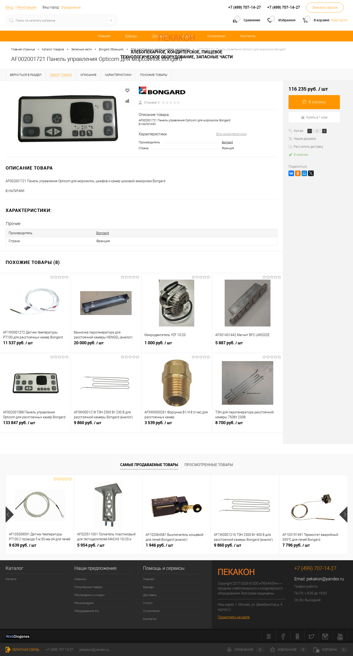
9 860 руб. (106, 424)
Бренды (131, 36)
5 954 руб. (90, 544)
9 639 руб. (22, 544)
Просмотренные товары (208, 464)
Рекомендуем (84, 602)
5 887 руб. (247, 344)
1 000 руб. (176, 344)
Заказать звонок (325, 7)
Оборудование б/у (86, 610)
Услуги (147, 602)
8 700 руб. (247, 424)
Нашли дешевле (302, 138)
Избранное (288, 650)
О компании (216, 36)
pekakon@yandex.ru (325, 578)
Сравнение (245, 650)
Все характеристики (231, 134)
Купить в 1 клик (314, 117)
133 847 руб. (35, 424)
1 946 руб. (159, 544)
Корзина (330, 650)
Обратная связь (23, 650)
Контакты (248, 36)
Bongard (227, 142)
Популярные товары (88, 586)
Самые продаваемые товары (149, 464)
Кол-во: (299, 130)
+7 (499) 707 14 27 (59, 650)
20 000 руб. (106, 344)
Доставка (149, 594)
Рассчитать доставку (305, 146)
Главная (104, 36)
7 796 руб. (296, 544)
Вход (9, 7)
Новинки (80, 578)
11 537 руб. (35, 344)
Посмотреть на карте (234, 617)
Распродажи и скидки (89, 594)
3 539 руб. (176, 424)
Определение (71, 7)
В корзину (314, 102)
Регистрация (26, 7)
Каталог (11, 578)
